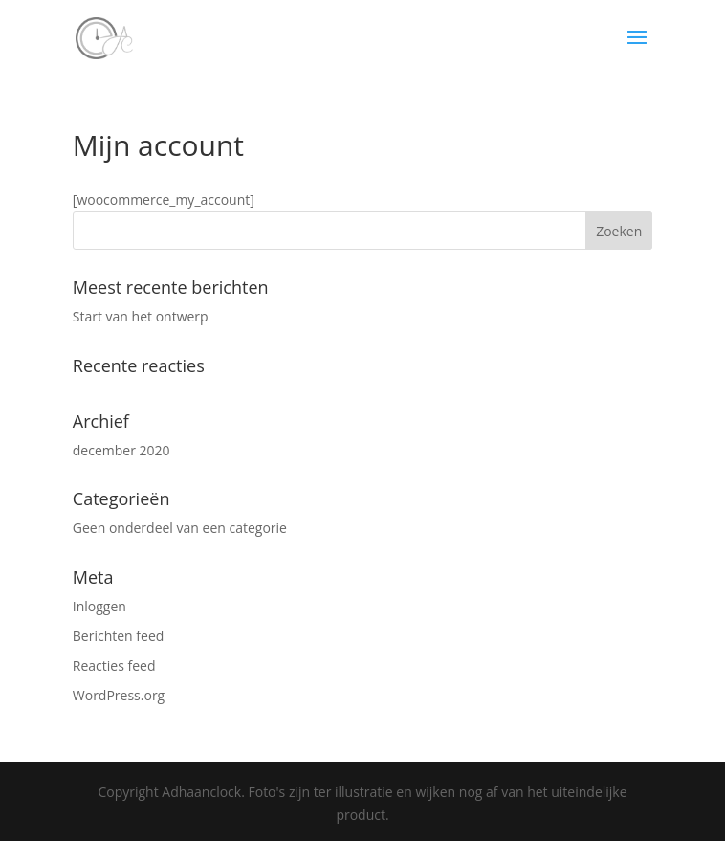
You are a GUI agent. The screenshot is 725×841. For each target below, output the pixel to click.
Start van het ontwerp (141, 316)
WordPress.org (119, 695)
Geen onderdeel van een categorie (180, 528)
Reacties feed (114, 665)
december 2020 (121, 450)
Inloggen (99, 606)
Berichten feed (119, 636)
